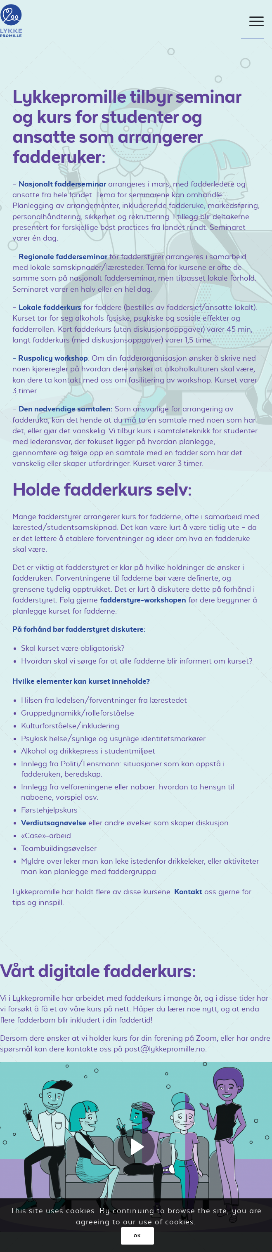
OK (137, 1235)
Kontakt (188, 891)
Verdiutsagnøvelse (53, 822)
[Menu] (252, 21)
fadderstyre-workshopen (143, 599)
